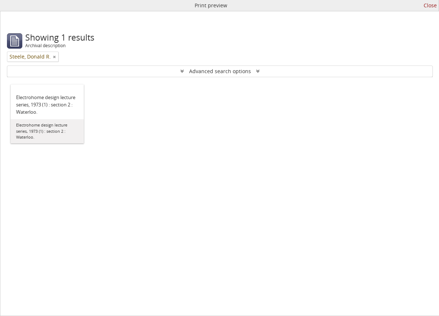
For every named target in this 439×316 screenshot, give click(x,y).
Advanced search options (220, 71)
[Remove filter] (54, 56)
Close (430, 5)
